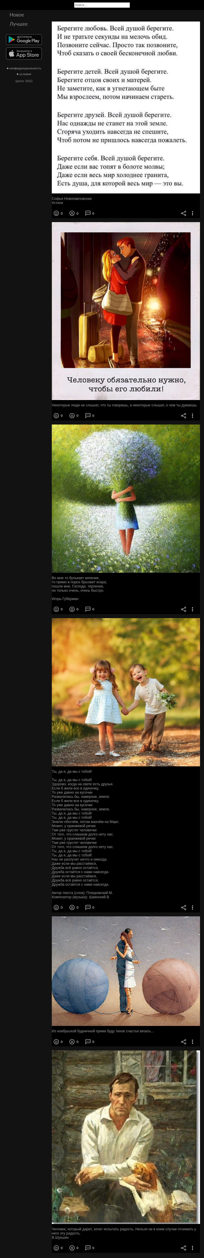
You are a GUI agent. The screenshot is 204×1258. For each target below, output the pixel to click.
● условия (24, 74)
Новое (17, 15)
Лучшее (19, 24)
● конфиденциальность (24, 68)
